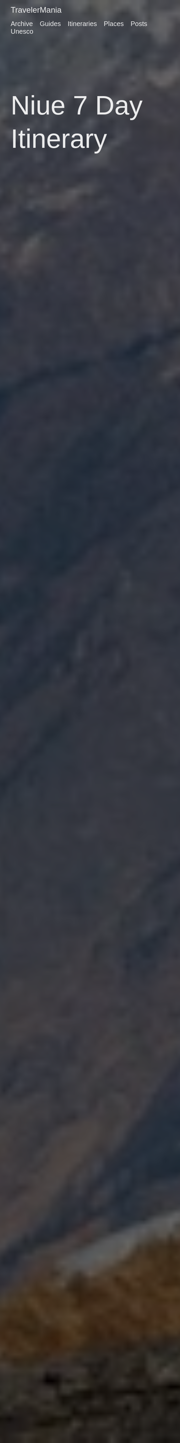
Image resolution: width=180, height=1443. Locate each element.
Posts (139, 23)
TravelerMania (36, 9)
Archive (22, 23)
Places (114, 23)
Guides (50, 23)
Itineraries (82, 23)
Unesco (22, 31)
